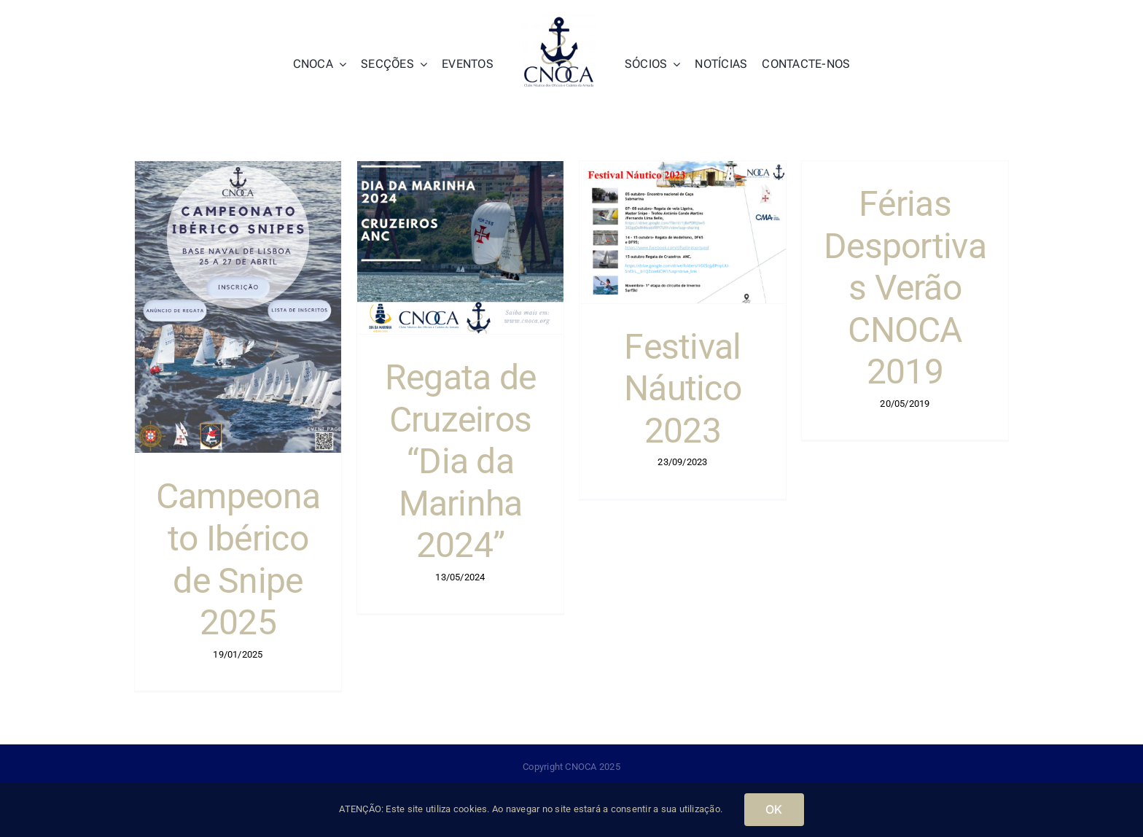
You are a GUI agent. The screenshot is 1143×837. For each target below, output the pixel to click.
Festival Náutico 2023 (682, 388)
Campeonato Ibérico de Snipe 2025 (238, 559)
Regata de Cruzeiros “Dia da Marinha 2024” (461, 461)
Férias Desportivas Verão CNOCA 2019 (905, 287)
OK (773, 809)
